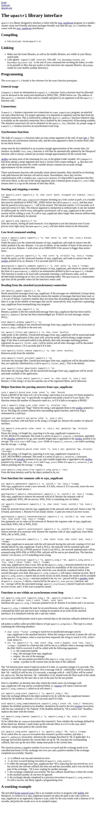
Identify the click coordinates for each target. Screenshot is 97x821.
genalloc (11, 447)
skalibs (4, 159)
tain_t (86, 138)
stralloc (4, 263)
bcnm (4, 2)
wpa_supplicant (65, 23)
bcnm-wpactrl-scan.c (25, 809)
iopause (58, 702)
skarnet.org (6, 8)
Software (5, 5)
